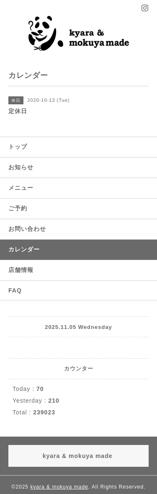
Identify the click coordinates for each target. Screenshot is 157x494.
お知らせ (20, 167)
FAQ (15, 290)
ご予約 (17, 208)
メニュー (20, 187)
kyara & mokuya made (59, 487)
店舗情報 (20, 269)
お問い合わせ (27, 228)
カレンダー (24, 249)
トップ (17, 146)
